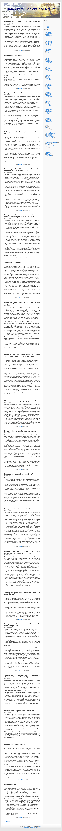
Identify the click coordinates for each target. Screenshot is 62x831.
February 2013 (48, 49)
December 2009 (49, 61)
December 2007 (49, 82)
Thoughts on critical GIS (13, 55)
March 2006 (48, 104)
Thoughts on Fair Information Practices (18, 509)
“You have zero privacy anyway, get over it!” (20, 401)
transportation (48, 154)
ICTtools (47, 144)
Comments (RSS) (34, 827)
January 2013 (48, 50)
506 (20, 257)
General (20, 50)
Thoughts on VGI (10, 784)
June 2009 (48, 66)
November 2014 (49, 43)
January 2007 (48, 94)
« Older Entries (7, 821)
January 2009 (48, 69)
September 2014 (49, 45)
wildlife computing (49, 155)
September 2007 (49, 85)
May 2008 (47, 77)
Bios (46, 22)
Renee (48, 26)
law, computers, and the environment (52, 145)
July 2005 (47, 113)
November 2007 (49, 83)
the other (47, 153)
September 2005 (49, 111)
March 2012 (48, 53)
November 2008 (49, 71)
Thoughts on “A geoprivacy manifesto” (18, 474)
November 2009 (49, 62)
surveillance (48, 152)
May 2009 (47, 67)
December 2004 (49, 121)
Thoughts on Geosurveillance (15, 93)
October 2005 (48, 110)
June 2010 (48, 58)
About (47, 21)
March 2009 (48, 68)
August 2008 (48, 75)
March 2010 (48, 59)
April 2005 (47, 117)
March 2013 (48, 48)
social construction (49, 151)
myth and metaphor (49, 148)
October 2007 (48, 84)
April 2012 (47, 52)
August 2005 (48, 112)
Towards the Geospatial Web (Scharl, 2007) (20, 711)
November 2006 (49, 96)
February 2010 (48, 60)
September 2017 (49, 37)
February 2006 (48, 105)
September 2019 (49, 33)
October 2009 (48, 63)
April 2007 (47, 91)
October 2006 (48, 97)
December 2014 (49, 42)
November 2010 (49, 57)
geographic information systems (51, 142)
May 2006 (47, 102)
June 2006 (48, 101)
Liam (47, 25)
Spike (48, 27)
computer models (49, 134)
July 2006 (47, 100)
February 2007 (48, 93)
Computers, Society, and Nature (31, 9)
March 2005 (48, 118)
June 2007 (48, 88)
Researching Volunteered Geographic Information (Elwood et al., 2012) (22, 676)
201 (46, 125)
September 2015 (49, 41)
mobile (47, 147)
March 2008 (48, 78)
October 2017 (48, 36)
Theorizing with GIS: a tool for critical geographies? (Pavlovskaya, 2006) (22, 169)
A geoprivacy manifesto (12, 262)
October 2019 (48, 32)
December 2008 (49, 70)
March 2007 (48, 92)
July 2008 (47, 76)
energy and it (48, 138)
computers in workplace (50, 136)
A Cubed (48, 24)
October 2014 (48, 44)
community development (50, 133)
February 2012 (48, 54)
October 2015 (48, 40)
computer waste (49, 135)
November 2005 (49, 109)
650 (46, 127)
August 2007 (48, 86)
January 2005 (48, 120)
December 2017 (49, 34)
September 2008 (49, 74)
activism (47, 128)
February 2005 (48, 119)
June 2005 (48, 114)
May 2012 (47, 51)
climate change (48, 132)
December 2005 (49, 108)
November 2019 (49, 31)
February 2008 (48, 79)
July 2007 (47, 87)
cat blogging (48, 129)
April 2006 (47, 103)
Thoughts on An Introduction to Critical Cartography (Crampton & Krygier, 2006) (22, 355)
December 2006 (49, 95)
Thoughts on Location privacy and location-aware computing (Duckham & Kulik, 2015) (22, 216)
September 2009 (49, 65)
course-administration (50, 137)
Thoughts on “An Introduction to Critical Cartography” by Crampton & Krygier (22, 552)
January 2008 (48, 80)
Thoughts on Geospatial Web (14, 744)
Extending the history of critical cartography (20, 431)
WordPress (41, 826)
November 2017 (49, 35)
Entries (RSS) (26, 827)
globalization (48, 143)
